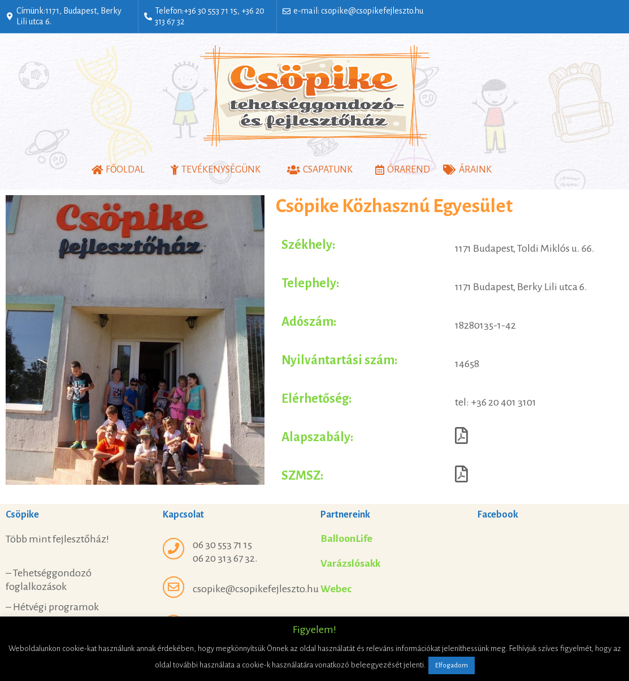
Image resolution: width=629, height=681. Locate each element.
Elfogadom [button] (451, 665)
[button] (118, 170)
